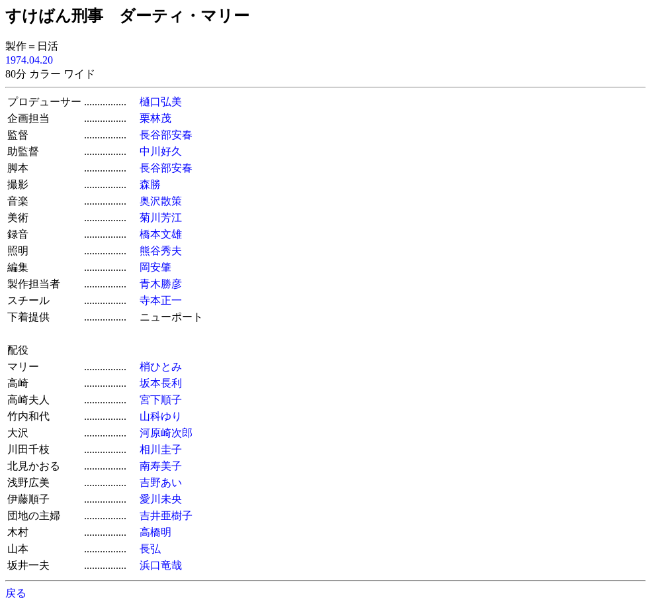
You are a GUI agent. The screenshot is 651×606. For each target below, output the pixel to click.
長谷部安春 (166, 134)
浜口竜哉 (161, 565)
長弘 (150, 548)
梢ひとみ (161, 366)
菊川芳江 (161, 217)
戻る (15, 593)
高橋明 (155, 532)
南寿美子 (161, 466)
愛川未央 (161, 499)
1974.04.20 (29, 60)
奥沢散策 (161, 201)
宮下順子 (161, 399)
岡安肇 (155, 267)
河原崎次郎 (166, 432)
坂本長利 (161, 383)
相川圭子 (161, 449)
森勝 (150, 184)
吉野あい (161, 482)
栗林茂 (155, 118)
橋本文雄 (161, 234)
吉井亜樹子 (166, 515)
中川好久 (161, 151)
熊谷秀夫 (161, 250)
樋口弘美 (161, 101)
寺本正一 (161, 300)
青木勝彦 (161, 283)
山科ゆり (161, 416)
